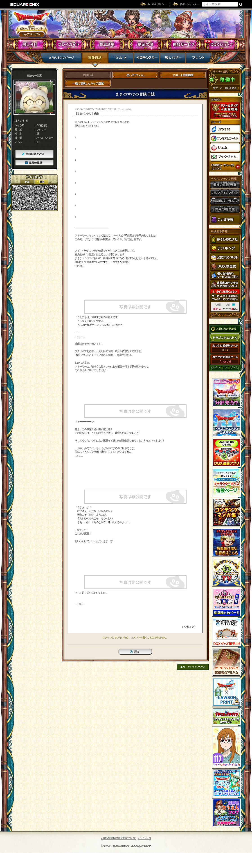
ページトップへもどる (193, 667)
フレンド (198, 59)
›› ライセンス (144, 838)
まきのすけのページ (61, 57)
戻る (135, 652)
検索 (241, 4)
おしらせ (30, 44)
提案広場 (145, 44)
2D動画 (27, 181)
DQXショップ (222, 44)
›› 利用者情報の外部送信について (118, 838)
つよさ (121, 59)
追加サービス (183, 44)
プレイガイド (69, 44)
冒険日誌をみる (34, 154)
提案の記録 (34, 163)
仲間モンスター (147, 59)
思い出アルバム (135, 75)
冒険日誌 (95, 59)
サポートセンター (189, 4)
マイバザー (172, 59)
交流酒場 (107, 44)
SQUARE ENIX (25, 4)
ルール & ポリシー (156, 4)
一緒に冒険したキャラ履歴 (87, 83)
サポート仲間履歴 (182, 75)
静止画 (41, 181)
